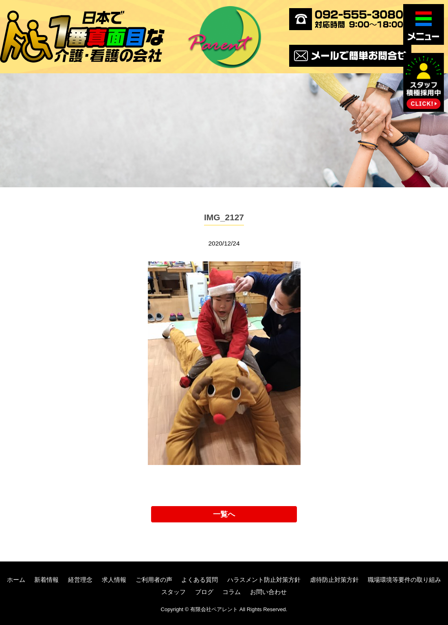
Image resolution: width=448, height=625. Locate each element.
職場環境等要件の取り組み (404, 579)
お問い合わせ (268, 591)
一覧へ (224, 514)
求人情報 (114, 579)
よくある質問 (199, 579)
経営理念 (80, 579)
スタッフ (173, 591)
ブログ (204, 591)
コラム (231, 591)
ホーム (16, 579)
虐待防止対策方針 (334, 579)
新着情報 (46, 579)
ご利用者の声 (154, 579)
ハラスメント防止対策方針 (264, 579)
